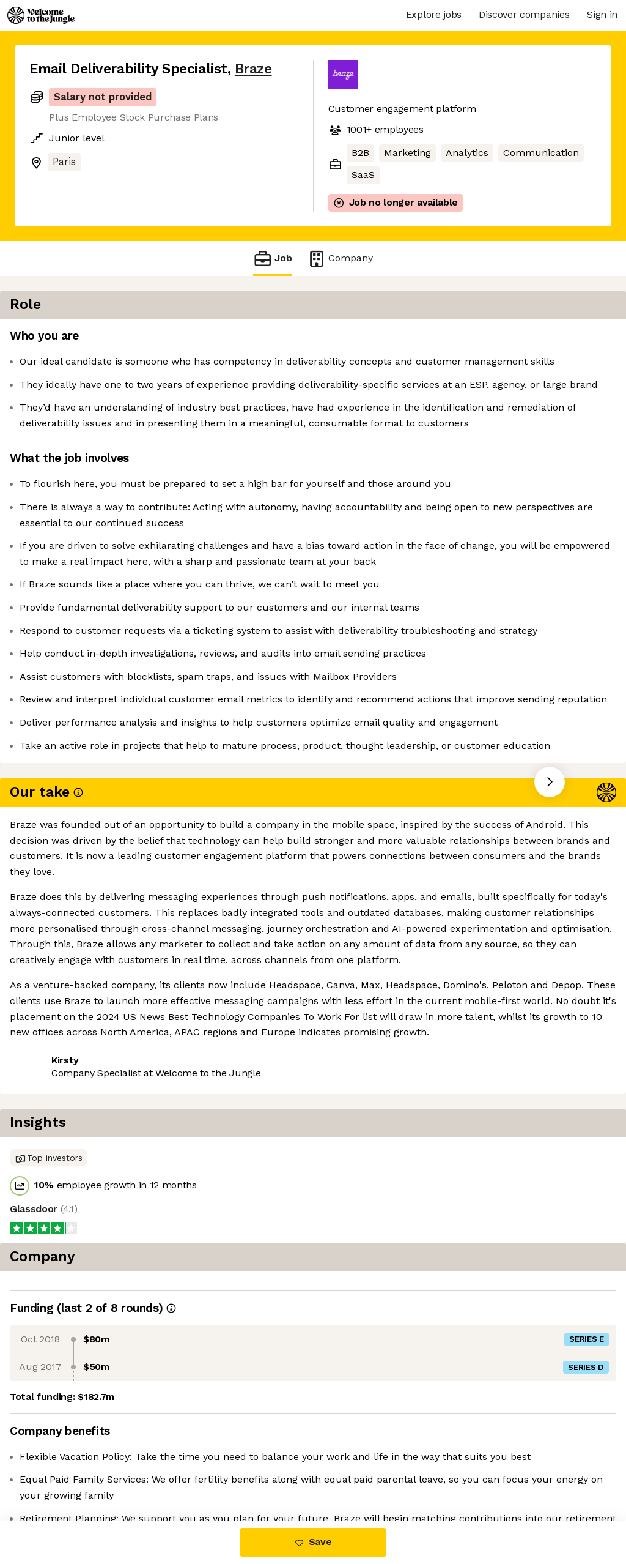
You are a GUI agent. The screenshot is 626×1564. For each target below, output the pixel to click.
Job (272, 258)
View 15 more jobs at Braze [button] (179, 1091)
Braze (253, 69)
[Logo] (41, 15)
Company (340, 258)
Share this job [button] (62, 1091)
